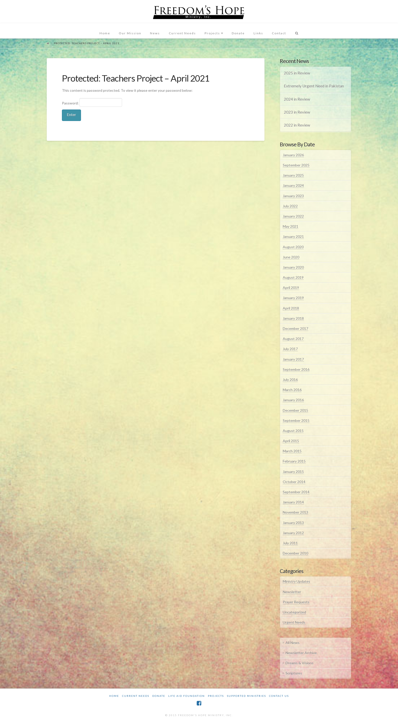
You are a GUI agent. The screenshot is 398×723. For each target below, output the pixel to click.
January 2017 (293, 359)
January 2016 (293, 400)
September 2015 (296, 420)
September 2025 (296, 165)
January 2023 (293, 196)
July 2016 (290, 379)
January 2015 (293, 471)
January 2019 (293, 298)
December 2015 (295, 410)
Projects (216, 695)
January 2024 (293, 185)
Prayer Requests (296, 602)
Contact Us (279, 695)
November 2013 (295, 512)
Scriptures (294, 673)
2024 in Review (297, 99)
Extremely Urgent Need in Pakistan (314, 86)
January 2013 (293, 522)
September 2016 (296, 369)
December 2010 (295, 553)
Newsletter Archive (301, 653)
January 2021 (293, 236)
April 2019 (291, 287)
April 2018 (291, 308)
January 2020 (293, 267)
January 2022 (293, 216)
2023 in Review (297, 112)
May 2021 (290, 226)
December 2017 (295, 328)
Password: (92, 102)
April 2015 (291, 441)
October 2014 (294, 482)
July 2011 (290, 543)
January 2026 (293, 155)
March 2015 (292, 451)
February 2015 (294, 461)
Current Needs (135, 695)
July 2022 (290, 206)
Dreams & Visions (299, 663)
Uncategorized (294, 612)
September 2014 (296, 492)
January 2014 (293, 502)
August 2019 (293, 277)
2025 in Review (297, 73)
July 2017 (290, 349)
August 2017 (293, 338)
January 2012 (293, 533)
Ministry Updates (296, 581)
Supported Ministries (246, 695)
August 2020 (293, 247)
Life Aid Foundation (186, 695)
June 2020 (291, 257)
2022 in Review (297, 125)
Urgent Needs (294, 622)
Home (114, 695)
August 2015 (293, 430)
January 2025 (293, 175)
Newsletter (292, 592)
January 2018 (293, 318)
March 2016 (292, 390)
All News (293, 642)
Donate (158, 695)
